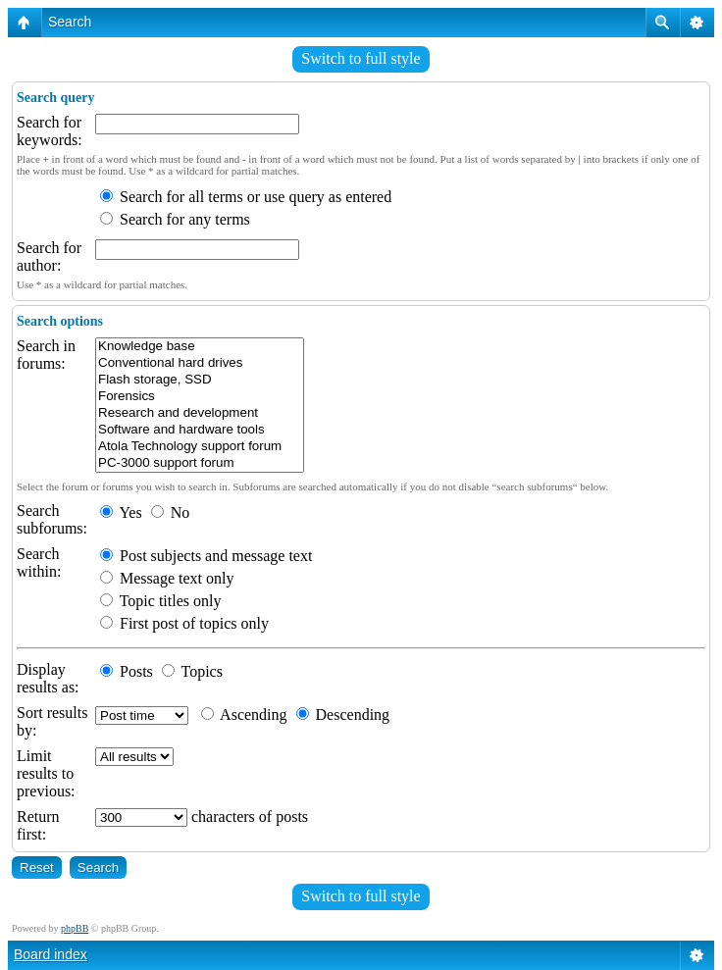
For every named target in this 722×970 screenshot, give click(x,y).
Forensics (199, 396)
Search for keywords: (49, 131)
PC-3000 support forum (199, 463)
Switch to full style (360, 58)
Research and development (199, 413)
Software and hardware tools (199, 430)
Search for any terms (175, 219)
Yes (121, 512)
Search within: (39, 562)
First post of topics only (184, 623)
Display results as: (48, 678)
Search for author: (49, 256)
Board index (50, 954)
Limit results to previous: (46, 773)
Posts (126, 671)
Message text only (166, 578)
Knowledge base (199, 346)
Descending (343, 714)
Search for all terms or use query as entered (245, 196)
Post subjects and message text (206, 555)
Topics (192, 671)
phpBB (74, 928)
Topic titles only (160, 600)
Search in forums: (46, 354)
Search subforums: (52, 519)
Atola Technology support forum (199, 446)
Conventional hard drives (199, 363)
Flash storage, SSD (199, 380)
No (170, 512)
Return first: (38, 825)
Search (69, 21)
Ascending (244, 714)
